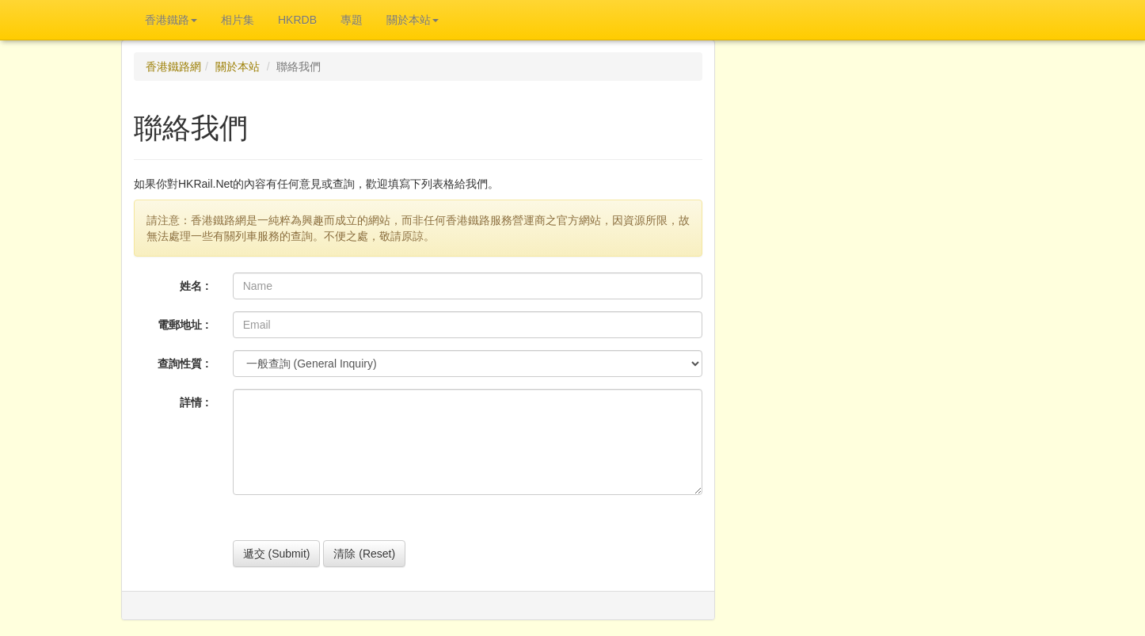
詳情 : (194, 402)
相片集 (237, 19)
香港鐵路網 (173, 66)
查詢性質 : (183, 363)
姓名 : (194, 286)
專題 (351, 19)
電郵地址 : (183, 324)
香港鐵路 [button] (171, 19)
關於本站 (237, 66)
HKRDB (297, 19)
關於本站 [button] (412, 19)
